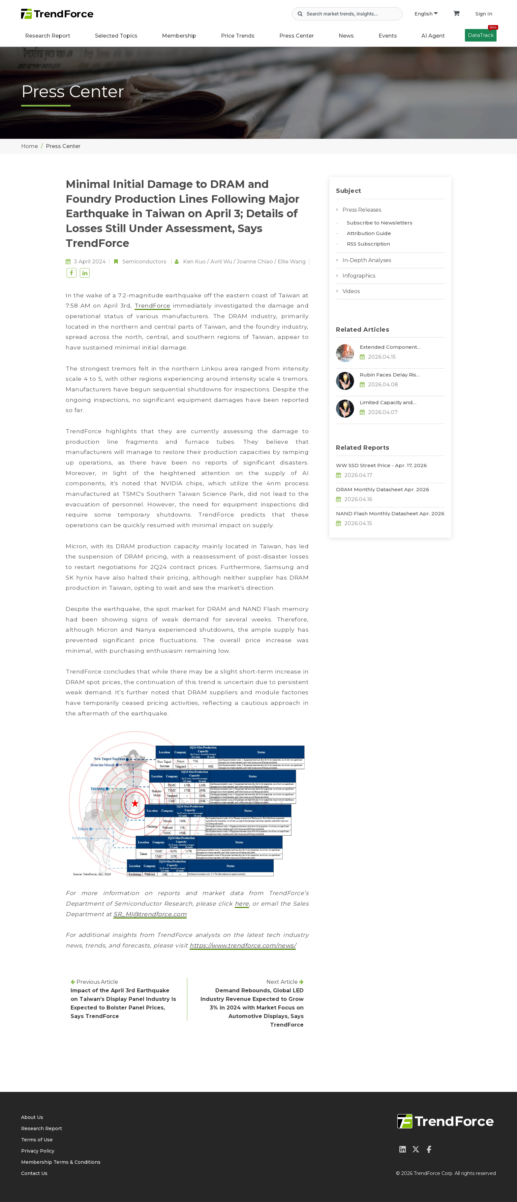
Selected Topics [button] (116, 36)
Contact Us (34, 1173)
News (346, 36)
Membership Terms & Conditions (61, 1162)
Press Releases (362, 210)
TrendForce (152, 305)
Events (388, 36)
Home (29, 146)
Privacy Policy (37, 1151)
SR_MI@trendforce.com (150, 914)
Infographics (359, 276)
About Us (32, 1117)
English (426, 14)
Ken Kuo (194, 261)
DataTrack (482, 33)
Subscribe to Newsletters (379, 223)
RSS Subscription (368, 244)
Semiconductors (144, 261)
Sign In (483, 14)
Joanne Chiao (255, 261)
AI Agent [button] (433, 36)
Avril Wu (221, 261)
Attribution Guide (369, 233)
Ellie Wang (292, 261)
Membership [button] (179, 36)
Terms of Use (37, 1140)
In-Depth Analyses (367, 260)
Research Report (47, 36)
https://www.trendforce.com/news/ (243, 945)
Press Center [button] (296, 36)
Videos (351, 291)
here (242, 903)
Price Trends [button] (238, 36)
